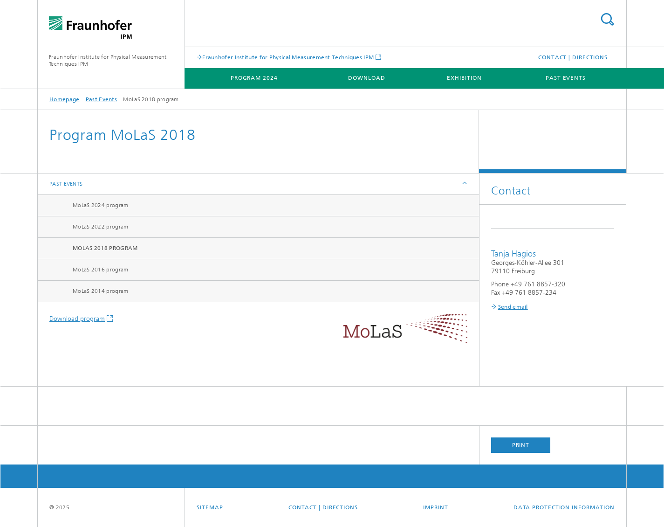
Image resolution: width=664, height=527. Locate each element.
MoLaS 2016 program (100, 269)
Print (521, 445)
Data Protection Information (564, 507)
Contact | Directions (573, 57)
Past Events (566, 78)
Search (607, 19)
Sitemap (210, 507)
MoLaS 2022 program (100, 226)
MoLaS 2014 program (100, 291)
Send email (513, 307)
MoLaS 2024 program (100, 205)
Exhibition (464, 78)
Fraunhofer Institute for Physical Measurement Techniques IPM (288, 57)
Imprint (435, 507)
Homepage (64, 99)
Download (366, 78)
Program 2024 (254, 78)
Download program (77, 319)
